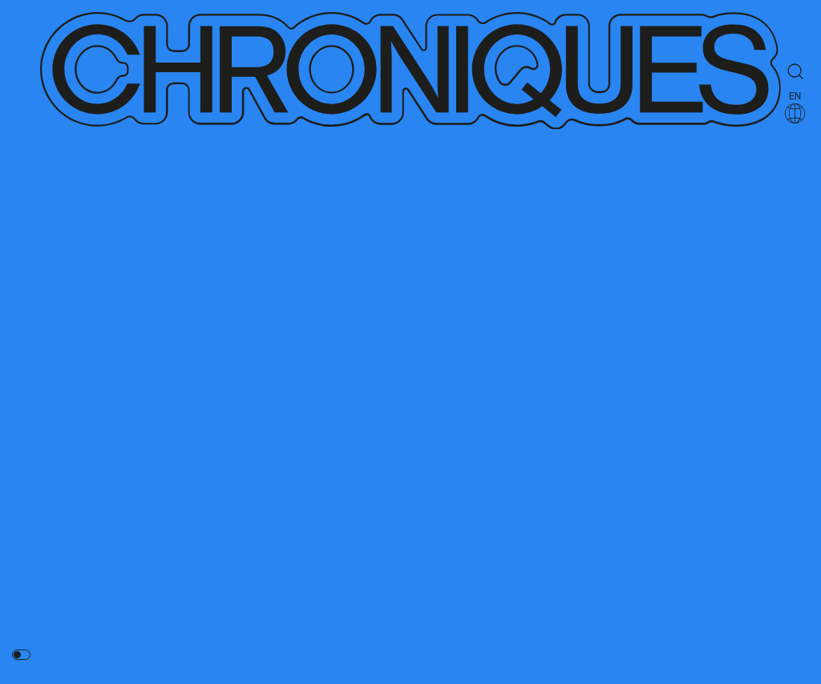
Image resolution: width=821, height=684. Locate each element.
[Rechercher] (795, 71)
